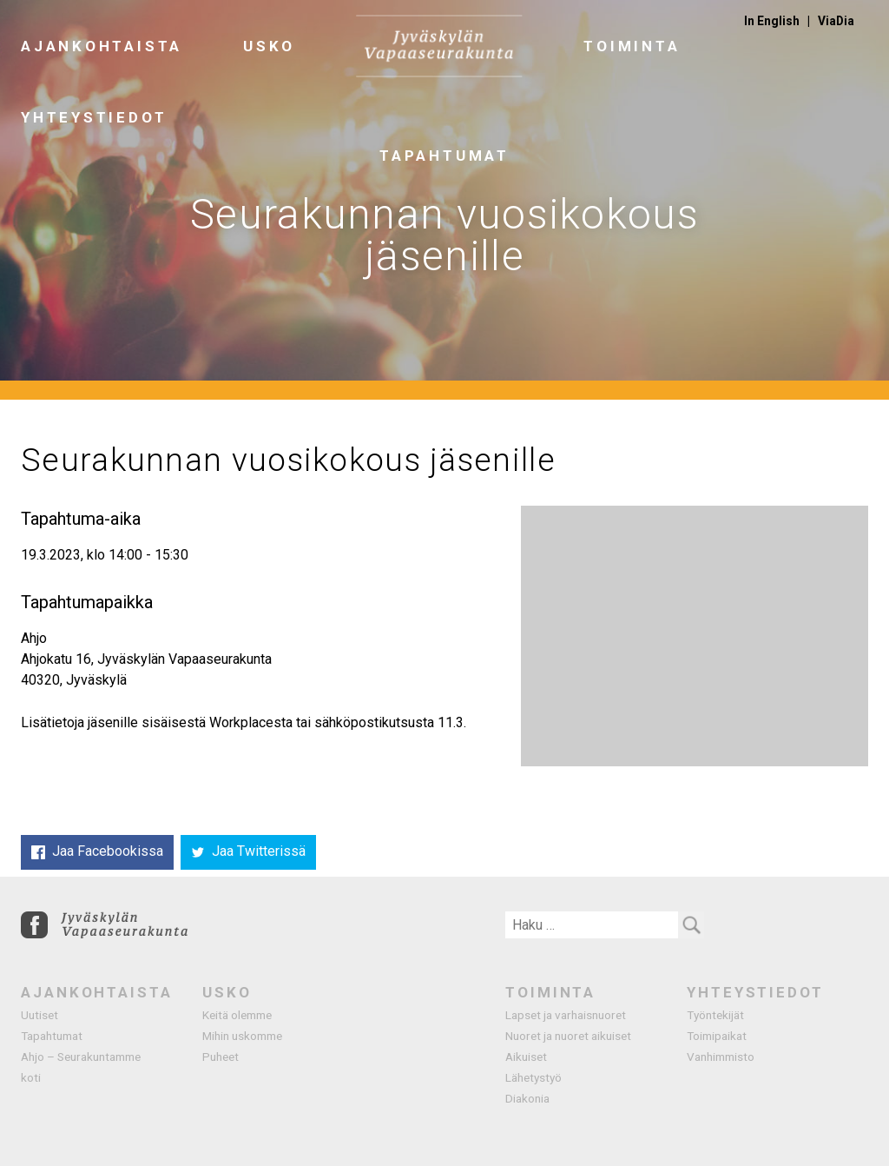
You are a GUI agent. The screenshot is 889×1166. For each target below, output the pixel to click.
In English (772, 21)
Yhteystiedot (94, 117)
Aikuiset (526, 1056)
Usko (269, 46)
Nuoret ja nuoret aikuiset (568, 1036)
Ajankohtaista (101, 46)
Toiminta (631, 46)
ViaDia (836, 21)
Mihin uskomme (242, 1036)
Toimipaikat (717, 1036)
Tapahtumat (51, 1036)
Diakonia (527, 1098)
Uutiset (39, 1015)
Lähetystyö (533, 1077)
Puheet (220, 1056)
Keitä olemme (237, 1015)
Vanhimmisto (720, 1056)
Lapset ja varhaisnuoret (565, 1015)
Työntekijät (715, 1015)
